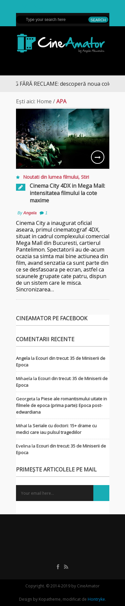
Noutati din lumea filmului (50, 177)
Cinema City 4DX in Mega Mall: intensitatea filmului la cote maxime (67, 193)
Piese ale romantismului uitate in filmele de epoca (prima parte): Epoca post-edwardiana (61, 405)
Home (44, 101)
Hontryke (96, 599)
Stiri (85, 177)
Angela (30, 213)
